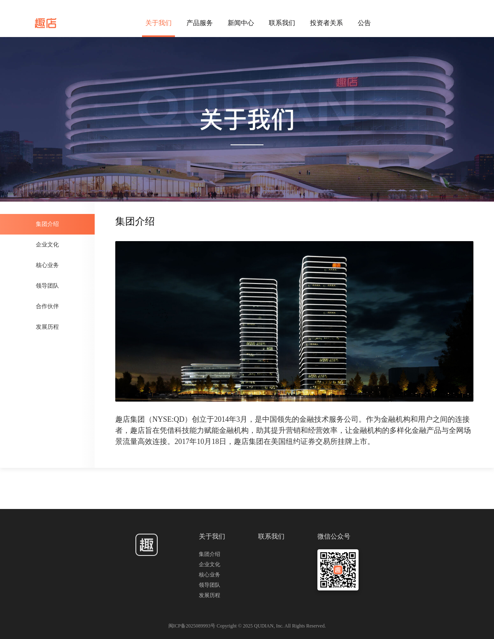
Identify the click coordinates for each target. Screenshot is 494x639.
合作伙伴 (47, 306)
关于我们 (158, 22)
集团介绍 (47, 224)
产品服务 (199, 22)
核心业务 (47, 265)
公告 (364, 22)
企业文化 (47, 245)
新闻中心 (241, 22)
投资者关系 (326, 22)
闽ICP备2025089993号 (192, 626)
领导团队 (47, 286)
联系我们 (282, 22)
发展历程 (47, 327)
